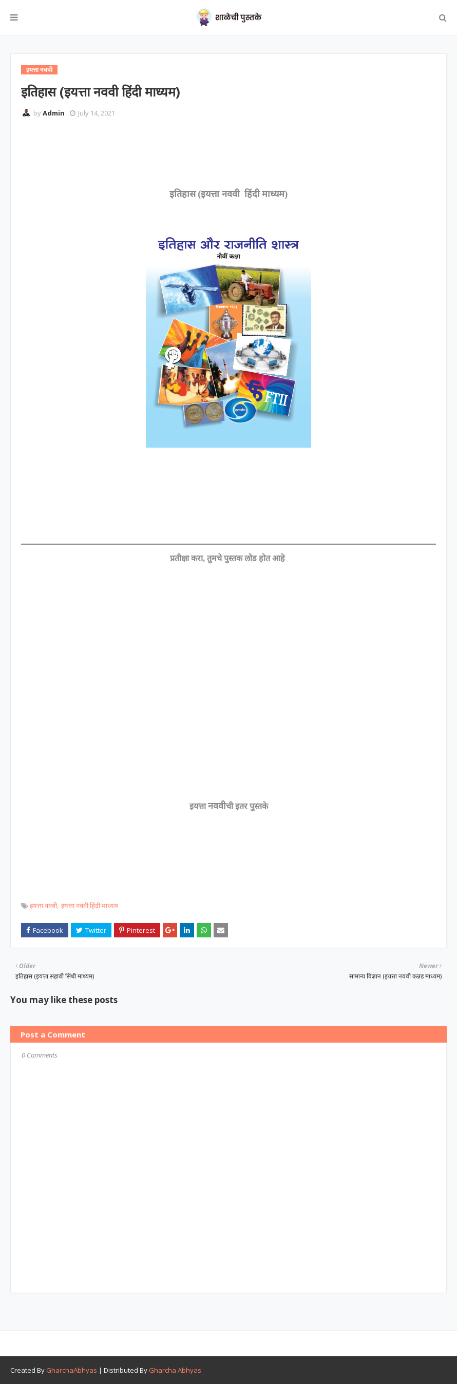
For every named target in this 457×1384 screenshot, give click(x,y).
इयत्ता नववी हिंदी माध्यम (89, 905)
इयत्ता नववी (43, 905)
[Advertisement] (208, 154)
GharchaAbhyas (71, 1370)
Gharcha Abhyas (175, 1370)
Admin (54, 113)
